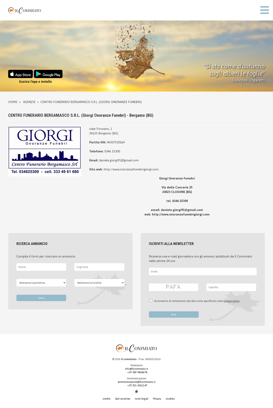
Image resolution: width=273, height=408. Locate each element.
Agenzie (29, 102)
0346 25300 (112, 151)
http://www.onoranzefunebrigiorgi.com (131, 169)
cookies (170, 398)
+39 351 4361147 (136, 385)
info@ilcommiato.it (136, 368)
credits (106, 398)
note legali (141, 398)
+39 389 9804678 (136, 372)
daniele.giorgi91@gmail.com (119, 160)
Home (12, 102)
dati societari (122, 398)
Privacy (157, 398)
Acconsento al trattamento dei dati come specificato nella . (196, 301)
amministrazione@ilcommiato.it (136, 381)
